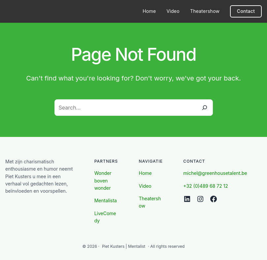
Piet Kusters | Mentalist (123, 246)
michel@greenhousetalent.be (215, 173)
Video (145, 186)
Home (145, 173)
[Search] (204, 107)
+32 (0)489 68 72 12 (205, 186)
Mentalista (105, 200)
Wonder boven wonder (103, 180)
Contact (246, 11)
